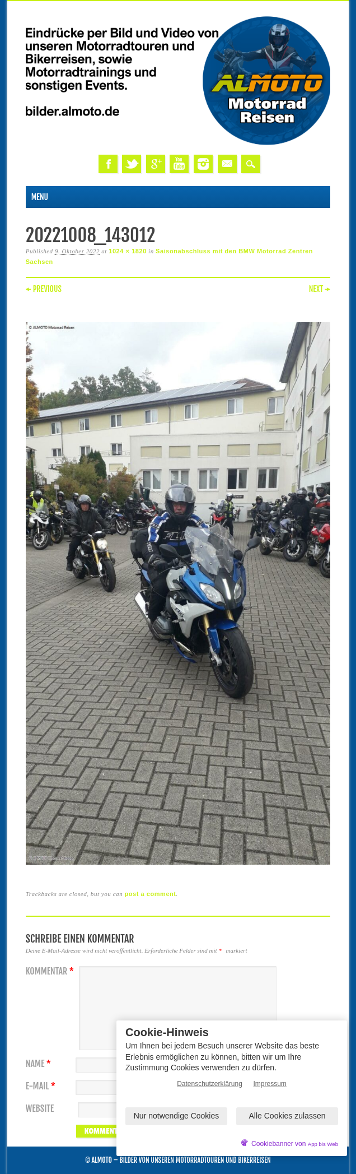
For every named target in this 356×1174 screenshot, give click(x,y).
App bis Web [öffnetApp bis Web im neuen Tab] (323, 1144)
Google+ (155, 164)
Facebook (108, 164)
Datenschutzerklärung (209, 1084)
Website (40, 1108)
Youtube (179, 164)
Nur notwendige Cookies (176, 1115)
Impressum (270, 1084)
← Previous (44, 289)
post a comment (150, 893)
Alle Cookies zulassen (287, 1115)
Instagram (203, 164)
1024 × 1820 (128, 251)
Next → (320, 289)
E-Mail (42, 1086)
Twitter (131, 164)
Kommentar (51, 971)
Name (40, 1064)
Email (227, 164)
